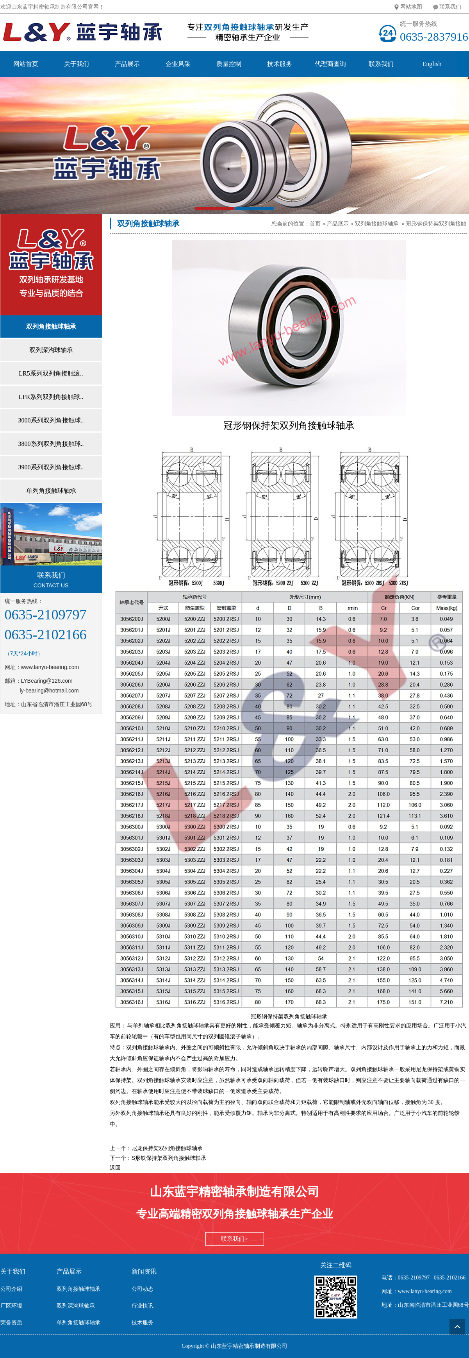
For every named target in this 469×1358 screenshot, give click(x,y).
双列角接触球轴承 (377, 223)
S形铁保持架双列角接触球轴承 (169, 1158)
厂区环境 (11, 1306)
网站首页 (25, 64)
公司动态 (142, 1289)
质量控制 (228, 64)
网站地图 (411, 7)
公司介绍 (11, 1289)
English (432, 64)
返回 (115, 1168)
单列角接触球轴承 (78, 1323)
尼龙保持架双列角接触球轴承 (167, 1148)
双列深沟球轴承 (76, 1306)
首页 (315, 223)
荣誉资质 (11, 1323)
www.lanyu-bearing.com (50, 667)
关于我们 (76, 64)
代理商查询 (330, 64)
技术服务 (279, 64)
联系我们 (450, 7)
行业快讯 (142, 1306)
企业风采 (178, 64)
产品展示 (127, 64)
